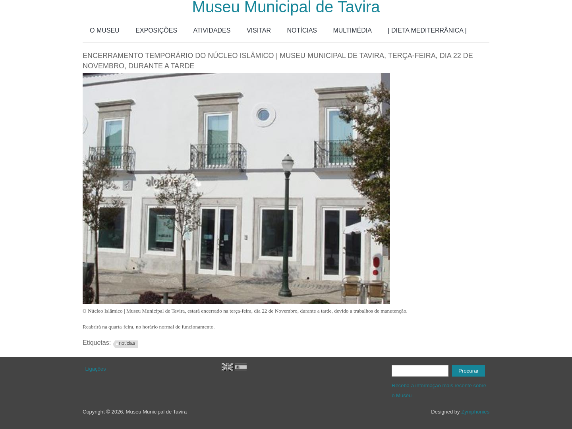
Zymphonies (475, 412)
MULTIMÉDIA (352, 30)
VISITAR (259, 30)
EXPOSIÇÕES (156, 30)
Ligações (95, 369)
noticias (127, 343)
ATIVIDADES (212, 30)
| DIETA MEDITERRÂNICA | (427, 30)
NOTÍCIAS (302, 30)
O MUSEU (105, 30)
